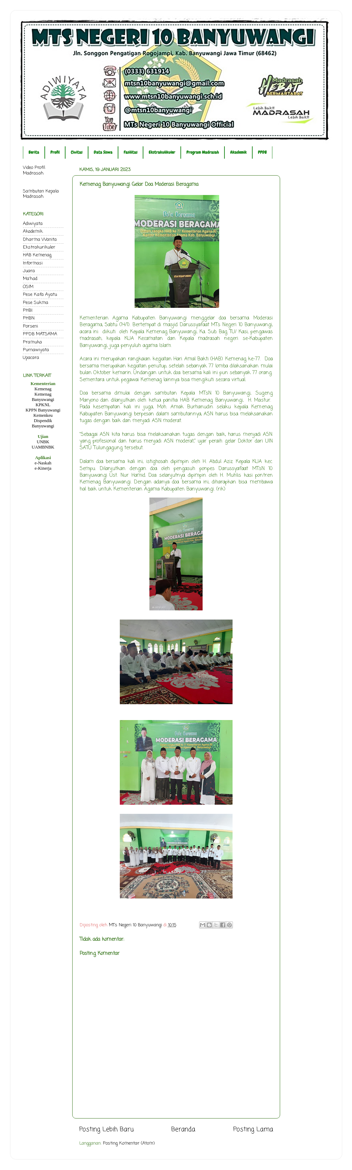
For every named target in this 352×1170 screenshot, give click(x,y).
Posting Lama (253, 1129)
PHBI (27, 310)
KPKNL (43, 404)
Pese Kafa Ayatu (40, 294)
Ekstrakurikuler (39, 247)
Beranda (183, 1129)
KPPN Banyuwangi (42, 410)
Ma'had (30, 278)
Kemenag (43, 388)
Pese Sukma (35, 302)
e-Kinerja (43, 468)
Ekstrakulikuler (162, 152)
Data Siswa (103, 152)
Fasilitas (130, 152)
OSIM (28, 287)
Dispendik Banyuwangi (43, 423)
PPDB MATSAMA (40, 334)
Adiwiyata (33, 223)
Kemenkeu (43, 415)
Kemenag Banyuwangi (43, 397)
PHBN (29, 318)
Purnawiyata (36, 350)
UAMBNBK (43, 447)
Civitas (76, 152)
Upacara (31, 357)
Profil (55, 152)
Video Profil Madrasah (34, 170)
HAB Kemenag (37, 255)
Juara (29, 271)
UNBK (43, 441)
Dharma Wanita (40, 239)
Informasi (33, 263)
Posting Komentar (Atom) (129, 1143)
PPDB (262, 152)
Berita (34, 152)
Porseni (30, 326)
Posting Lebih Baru (106, 1129)
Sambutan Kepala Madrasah (41, 194)
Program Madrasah (202, 152)
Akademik (238, 152)
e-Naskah (43, 463)
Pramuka (32, 342)
